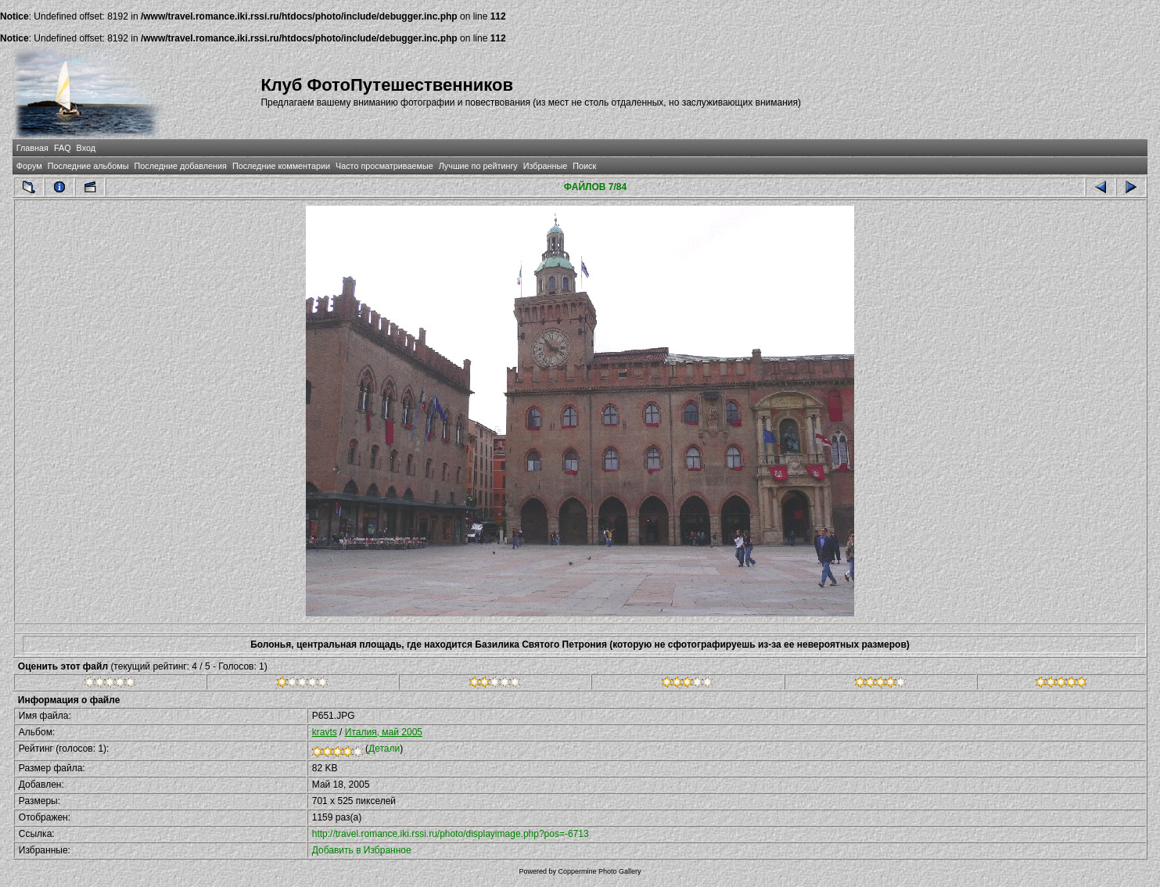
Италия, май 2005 (383, 732)
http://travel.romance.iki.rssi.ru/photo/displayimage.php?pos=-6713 (450, 833)
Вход (86, 148)
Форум (29, 166)
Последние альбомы (88, 166)
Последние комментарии (281, 166)
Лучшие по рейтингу (478, 166)
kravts (324, 732)
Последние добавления (180, 166)
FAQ (62, 148)
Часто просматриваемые (384, 166)
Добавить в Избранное (361, 850)
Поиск (584, 166)
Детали (384, 748)
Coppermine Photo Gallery (599, 871)
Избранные (545, 166)
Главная (32, 148)
